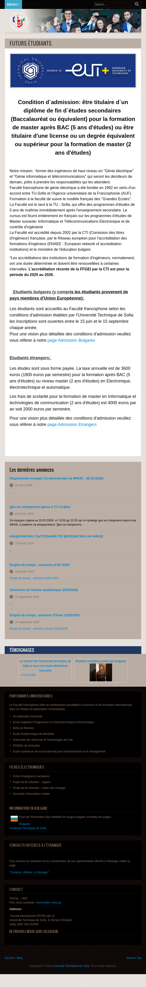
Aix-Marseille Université (27, 716)
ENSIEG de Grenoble (26, 745)
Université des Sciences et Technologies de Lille (43, 739)
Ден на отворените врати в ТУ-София (40, 507)
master (31, 793)
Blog (19, 958)
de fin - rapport (32, 782)
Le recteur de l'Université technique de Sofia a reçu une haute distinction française (45, 666)
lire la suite (28, 674)
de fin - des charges (39, 788)
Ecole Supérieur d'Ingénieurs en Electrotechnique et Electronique (53, 722)
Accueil (9, 958)
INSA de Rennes (23, 728)
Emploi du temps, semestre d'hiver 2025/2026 (45, 615)
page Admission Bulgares (71, 340)
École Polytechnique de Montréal (33, 734)
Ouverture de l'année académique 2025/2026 (44, 590)
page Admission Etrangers (72, 424)
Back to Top (134, 958)
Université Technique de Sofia (70, 966)
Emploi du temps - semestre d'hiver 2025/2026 (39, 628)
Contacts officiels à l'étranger (29, 872)
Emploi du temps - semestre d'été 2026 (39, 565)
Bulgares (24, 824)
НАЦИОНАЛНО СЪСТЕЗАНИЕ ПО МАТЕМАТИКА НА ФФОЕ (56, 536)
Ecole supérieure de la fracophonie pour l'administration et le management (59, 751)
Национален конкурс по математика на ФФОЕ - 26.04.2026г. (57, 478)
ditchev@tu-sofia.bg (48, 902)
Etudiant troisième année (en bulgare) (101, 661)
